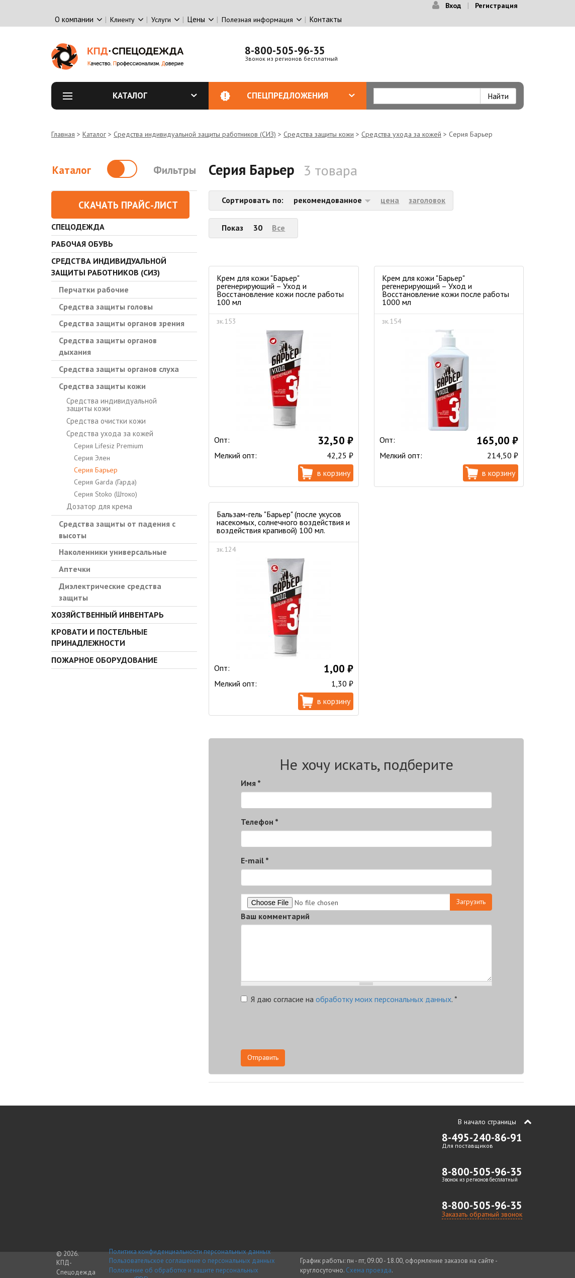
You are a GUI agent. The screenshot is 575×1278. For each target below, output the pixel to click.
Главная (63, 134)
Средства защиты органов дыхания (108, 346)
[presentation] (401, 1029)
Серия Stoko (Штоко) (105, 494)
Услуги (161, 19)
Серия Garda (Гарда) (105, 481)
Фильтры (174, 170)
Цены (196, 19)
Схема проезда (369, 1270)
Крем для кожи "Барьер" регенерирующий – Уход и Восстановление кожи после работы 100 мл (280, 290)
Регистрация (496, 5)
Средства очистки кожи (106, 421)
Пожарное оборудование (104, 660)
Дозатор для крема (99, 506)
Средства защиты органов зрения (121, 323)
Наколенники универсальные (113, 552)
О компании (74, 19)
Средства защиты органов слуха (119, 369)
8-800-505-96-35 (285, 50)
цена (389, 200)
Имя (251, 783)
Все (278, 228)
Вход (453, 5)
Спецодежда (78, 227)
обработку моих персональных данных (383, 999)
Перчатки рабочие (94, 289)
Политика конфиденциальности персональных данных (190, 1251)
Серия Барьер (96, 469)
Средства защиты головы (106, 307)
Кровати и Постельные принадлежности (99, 637)
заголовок (427, 200)
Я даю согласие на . (349, 999)
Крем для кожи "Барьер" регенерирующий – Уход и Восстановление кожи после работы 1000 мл (445, 290)
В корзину (333, 473)
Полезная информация (257, 19)
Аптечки (74, 569)
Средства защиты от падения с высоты (117, 529)
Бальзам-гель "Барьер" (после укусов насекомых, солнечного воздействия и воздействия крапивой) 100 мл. (283, 522)
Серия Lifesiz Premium (108, 445)
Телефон (259, 822)
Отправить (262, 1057)
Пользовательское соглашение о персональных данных (192, 1260)
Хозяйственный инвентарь (107, 615)
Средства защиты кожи (318, 134)
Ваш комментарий (275, 916)
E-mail (255, 860)
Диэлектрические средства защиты (110, 592)
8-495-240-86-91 (482, 1137)
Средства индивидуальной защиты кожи (111, 404)
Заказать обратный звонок (482, 1214)
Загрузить (471, 901)
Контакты (326, 19)
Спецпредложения (301, 95)
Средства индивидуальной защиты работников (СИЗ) (195, 134)
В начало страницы (487, 1121)
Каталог (155, 95)
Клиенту (122, 19)
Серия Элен (92, 457)
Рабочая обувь (82, 244)
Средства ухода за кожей (401, 134)
